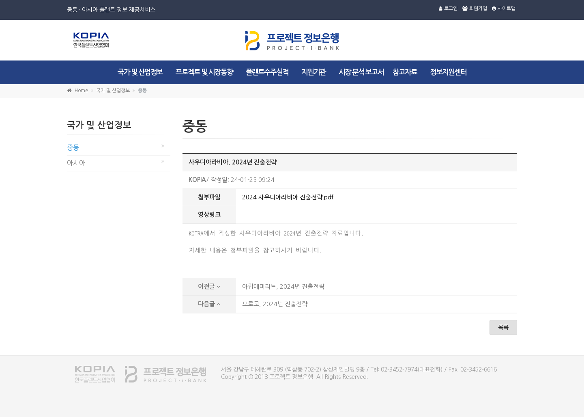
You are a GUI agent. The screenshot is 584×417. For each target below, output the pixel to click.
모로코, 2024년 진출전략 (274, 304)
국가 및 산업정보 (140, 72)
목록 (503, 327)
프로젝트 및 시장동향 (204, 72)
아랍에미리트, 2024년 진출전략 (283, 286)
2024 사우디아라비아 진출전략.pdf (287, 197)
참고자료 (405, 72)
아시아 (76, 163)
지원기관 (313, 72)
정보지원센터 (448, 72)
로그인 (448, 8)
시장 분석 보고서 (361, 72)
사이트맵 (503, 8)
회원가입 (474, 8)
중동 (73, 147)
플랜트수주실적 (267, 72)
